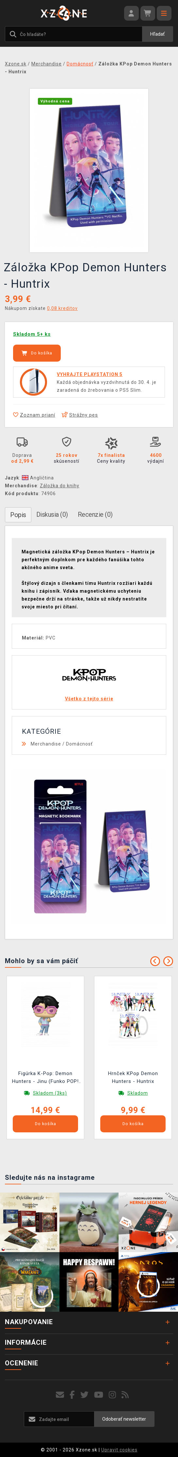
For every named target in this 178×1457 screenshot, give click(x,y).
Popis (18, 515)
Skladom (137, 1093)
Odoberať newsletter (124, 1419)
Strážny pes (80, 415)
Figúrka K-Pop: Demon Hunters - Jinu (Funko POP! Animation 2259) (45, 1078)
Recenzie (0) (95, 514)
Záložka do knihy (59, 485)
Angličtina (38, 477)
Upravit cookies (119, 1449)
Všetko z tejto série (89, 698)
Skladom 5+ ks (32, 334)
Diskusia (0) (52, 514)
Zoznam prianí (34, 415)
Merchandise (46, 743)
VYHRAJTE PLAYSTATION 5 (89, 374)
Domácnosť (79, 743)
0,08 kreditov (62, 308)
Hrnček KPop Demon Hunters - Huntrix (133, 1077)
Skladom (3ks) (50, 1093)
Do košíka (37, 353)
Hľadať (157, 34)
